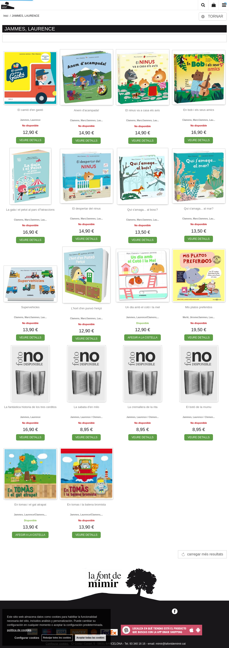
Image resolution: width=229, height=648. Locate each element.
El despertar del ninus (86, 208)
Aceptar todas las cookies (90, 637)
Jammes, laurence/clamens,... (142, 317)
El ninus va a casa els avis (142, 110)
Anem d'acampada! (86, 110)
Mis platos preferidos (198, 307)
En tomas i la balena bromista (86, 504)
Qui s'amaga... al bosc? (142, 209)
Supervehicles (30, 307)
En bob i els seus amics (198, 110)
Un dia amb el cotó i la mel (142, 307)
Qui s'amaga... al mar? (198, 208)
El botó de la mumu (198, 407)
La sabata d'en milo (86, 407)
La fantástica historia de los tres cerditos (30, 407)
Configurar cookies (26, 637)
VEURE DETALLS (30, 140)
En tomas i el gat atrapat (30, 504)
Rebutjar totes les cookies (57, 637)
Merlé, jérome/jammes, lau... (199, 317)
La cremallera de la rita (142, 407)
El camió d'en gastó (30, 110)
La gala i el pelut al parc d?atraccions (30, 209)
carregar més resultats (205, 554)
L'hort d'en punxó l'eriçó (86, 308)
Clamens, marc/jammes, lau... (86, 120)
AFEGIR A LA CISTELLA (142, 337)
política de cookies (19, 630)
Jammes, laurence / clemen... (86, 417)
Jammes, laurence (30, 120)
